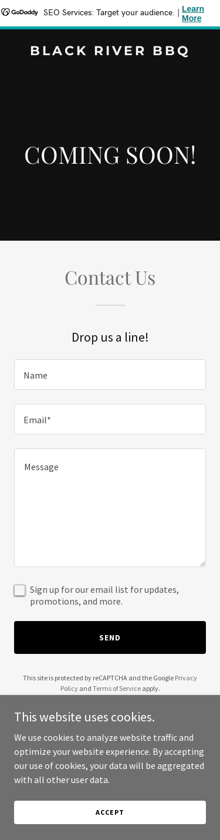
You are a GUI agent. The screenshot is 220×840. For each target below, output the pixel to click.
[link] (110, 52)
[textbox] (110, 374)
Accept (110, 812)
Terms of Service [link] (117, 688)
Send (110, 637)
